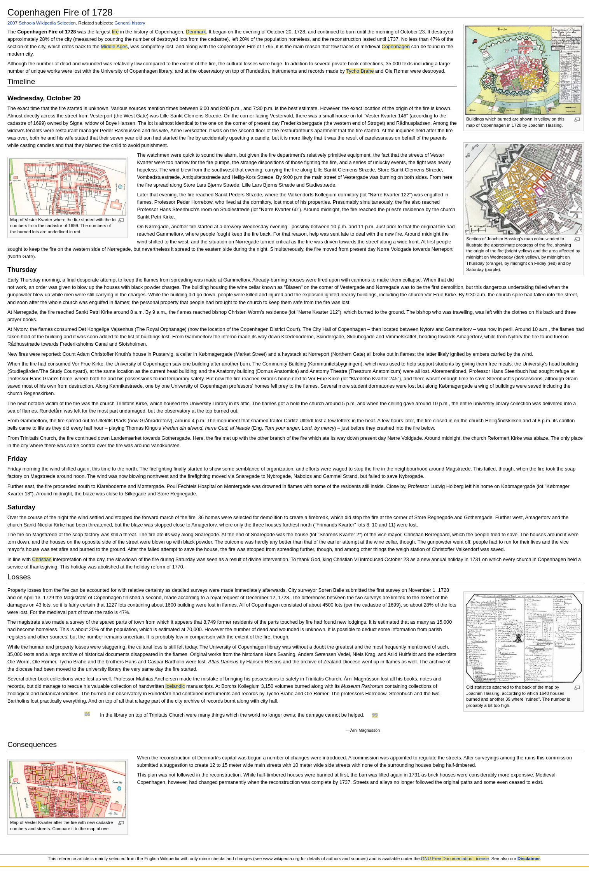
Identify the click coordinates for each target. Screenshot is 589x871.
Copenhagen (396, 46)
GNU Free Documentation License (455, 858)
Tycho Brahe (360, 71)
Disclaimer (528, 858)
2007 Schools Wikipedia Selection (41, 22)
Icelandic (175, 686)
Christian (42, 559)
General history (129, 22)
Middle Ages (114, 46)
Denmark (196, 32)
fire (115, 32)
